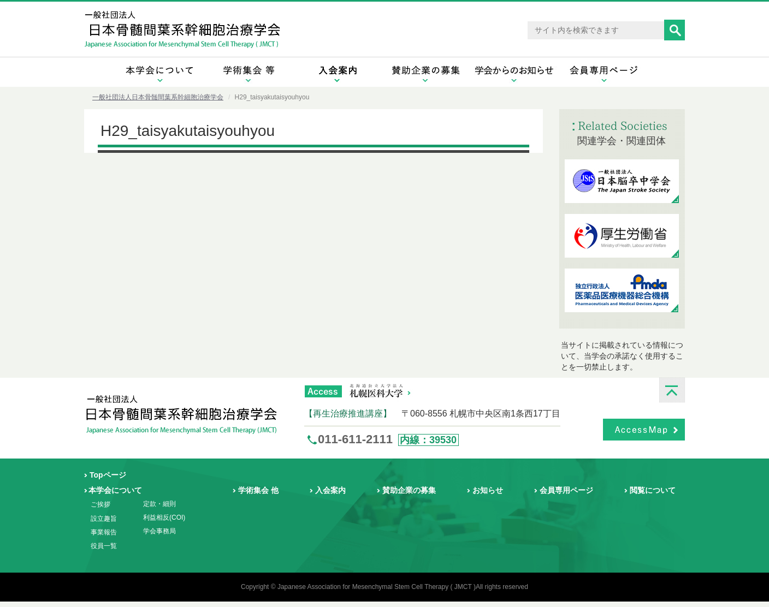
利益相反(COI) (164, 517)
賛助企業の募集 (409, 490)
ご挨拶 (100, 504)
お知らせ (487, 490)
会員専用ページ (566, 490)
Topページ (108, 475)
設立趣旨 (104, 518)
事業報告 (104, 532)
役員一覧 (104, 546)
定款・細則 (159, 504)
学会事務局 (159, 531)
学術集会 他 (258, 490)
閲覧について (653, 490)
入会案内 (330, 490)
